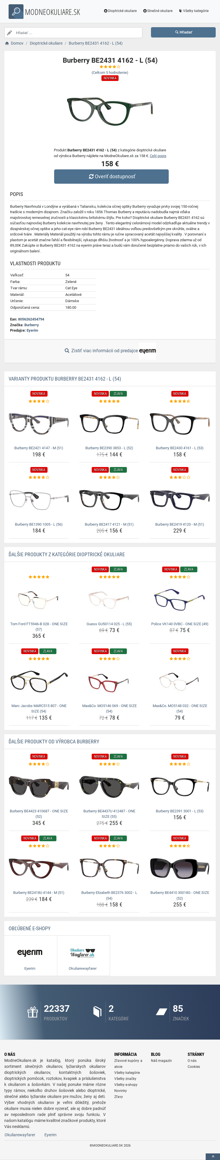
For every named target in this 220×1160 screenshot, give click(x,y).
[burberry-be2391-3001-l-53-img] (180, 787)
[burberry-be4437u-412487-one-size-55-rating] (109, 764)
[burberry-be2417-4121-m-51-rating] (109, 477)
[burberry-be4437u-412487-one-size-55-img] (109, 787)
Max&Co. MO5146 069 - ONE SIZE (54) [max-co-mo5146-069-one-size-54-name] (109, 709)
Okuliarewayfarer (20, 1135)
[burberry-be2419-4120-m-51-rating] (180, 477)
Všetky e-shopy (126, 1085)
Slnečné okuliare (157, 11)
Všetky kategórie (193, 11)
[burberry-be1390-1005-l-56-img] (39, 500)
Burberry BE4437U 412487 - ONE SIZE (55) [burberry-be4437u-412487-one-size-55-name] (109, 814)
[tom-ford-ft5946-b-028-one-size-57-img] (39, 600)
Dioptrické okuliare (120, 11)
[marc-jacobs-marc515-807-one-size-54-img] (39, 681)
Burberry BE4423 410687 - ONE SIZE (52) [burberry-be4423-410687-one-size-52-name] (39, 814)
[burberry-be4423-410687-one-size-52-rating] (39, 764)
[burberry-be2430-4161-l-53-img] (180, 424)
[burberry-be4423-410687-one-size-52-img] (39, 787)
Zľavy (118, 1097)
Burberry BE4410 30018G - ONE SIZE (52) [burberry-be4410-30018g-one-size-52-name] (179, 895)
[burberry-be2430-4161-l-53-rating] (180, 401)
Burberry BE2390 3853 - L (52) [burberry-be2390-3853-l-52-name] (109, 448)
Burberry (31, 325)
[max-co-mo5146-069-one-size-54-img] (109, 681)
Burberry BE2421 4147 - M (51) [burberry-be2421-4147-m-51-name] (38, 448)
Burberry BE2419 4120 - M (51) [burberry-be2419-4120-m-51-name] (179, 524)
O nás (192, 1061)
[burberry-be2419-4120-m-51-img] (180, 500)
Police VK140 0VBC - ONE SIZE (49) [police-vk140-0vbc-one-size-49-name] (180, 624)
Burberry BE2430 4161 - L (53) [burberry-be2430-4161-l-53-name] (180, 448)
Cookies (194, 1067)
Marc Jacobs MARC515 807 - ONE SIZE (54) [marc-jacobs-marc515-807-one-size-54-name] (38, 709)
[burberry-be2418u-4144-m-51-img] (39, 868)
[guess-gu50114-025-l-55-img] (109, 600)
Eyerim (32, 330)
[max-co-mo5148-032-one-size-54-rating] (180, 659)
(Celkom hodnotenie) (110, 72)
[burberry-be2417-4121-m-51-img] (109, 500)
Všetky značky (125, 1079)
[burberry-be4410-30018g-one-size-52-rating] (180, 846)
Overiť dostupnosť (111, 176)
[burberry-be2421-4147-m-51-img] (39, 424)
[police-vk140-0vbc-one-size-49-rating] (180, 577)
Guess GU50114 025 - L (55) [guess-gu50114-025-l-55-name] (109, 624)
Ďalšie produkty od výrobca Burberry (54, 742)
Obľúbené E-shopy (29, 928)
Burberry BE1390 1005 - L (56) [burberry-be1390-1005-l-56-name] (39, 524)
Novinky (120, 1091)
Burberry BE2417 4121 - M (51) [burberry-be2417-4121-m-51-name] (109, 524)
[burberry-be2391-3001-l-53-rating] (180, 764)
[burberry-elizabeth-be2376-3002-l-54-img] (109, 868)
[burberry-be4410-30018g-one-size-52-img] (180, 868)
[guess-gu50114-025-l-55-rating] (109, 577)
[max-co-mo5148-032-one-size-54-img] (180, 681)
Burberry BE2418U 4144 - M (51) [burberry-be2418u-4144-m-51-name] (38, 892)
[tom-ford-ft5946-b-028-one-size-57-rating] (39, 577)
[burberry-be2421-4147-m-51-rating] (39, 401)
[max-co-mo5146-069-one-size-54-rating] (109, 659)
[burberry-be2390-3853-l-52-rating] (109, 401)
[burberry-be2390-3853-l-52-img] (109, 424)
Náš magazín (161, 1061)
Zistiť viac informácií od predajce (110, 351)
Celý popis (158, 156)
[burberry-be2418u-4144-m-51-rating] (39, 846)
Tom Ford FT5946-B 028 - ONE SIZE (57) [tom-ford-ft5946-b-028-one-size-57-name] (39, 627)
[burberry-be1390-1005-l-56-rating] (39, 477)
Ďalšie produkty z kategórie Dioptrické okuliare (67, 554)
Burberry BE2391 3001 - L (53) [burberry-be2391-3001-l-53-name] (180, 811)
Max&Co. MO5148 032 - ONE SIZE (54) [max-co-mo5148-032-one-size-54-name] (180, 709)
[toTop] (213, 1156)
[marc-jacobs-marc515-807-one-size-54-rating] (39, 659)
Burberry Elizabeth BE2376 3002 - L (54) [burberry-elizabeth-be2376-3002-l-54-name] (109, 895)
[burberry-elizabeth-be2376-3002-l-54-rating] (109, 846)
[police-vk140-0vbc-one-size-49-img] (180, 600)
